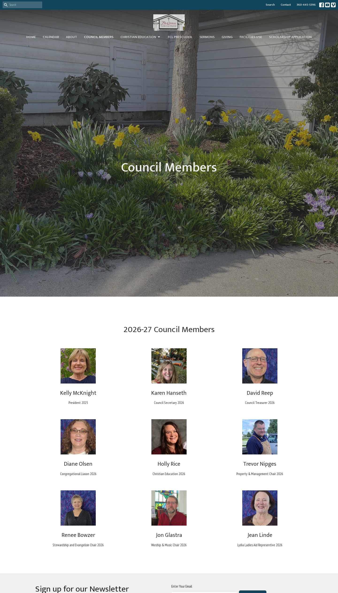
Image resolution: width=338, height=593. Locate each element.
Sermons (207, 37)
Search (270, 4)
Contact (286, 4)
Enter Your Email (181, 586)
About (71, 37)
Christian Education (140, 37)
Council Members (98, 37)
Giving (227, 37)
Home (31, 37)
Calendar (51, 37)
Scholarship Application (290, 37)
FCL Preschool (180, 37)
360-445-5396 (306, 4)
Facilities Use (251, 37)
